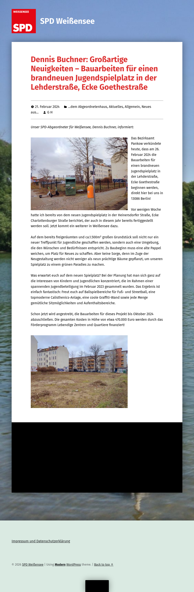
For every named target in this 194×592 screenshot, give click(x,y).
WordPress (73, 564)
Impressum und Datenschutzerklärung (41, 541)
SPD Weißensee (67, 21)
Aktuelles (116, 107)
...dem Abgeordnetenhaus (87, 107)
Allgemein (132, 107)
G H (50, 112)
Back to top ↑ (104, 564)
